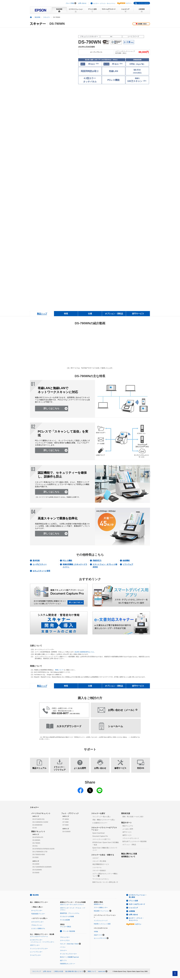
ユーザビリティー (40, 564)
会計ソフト (63, 960)
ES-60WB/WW (37, 825)
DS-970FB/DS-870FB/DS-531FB (43, 849)
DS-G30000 (66, 831)
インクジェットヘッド (101, 920)
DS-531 (35, 846)
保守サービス (127, 832)
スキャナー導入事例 (99, 861)
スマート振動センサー (101, 907)
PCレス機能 (67, 560)
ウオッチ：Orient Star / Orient (69, 944)
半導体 (96, 931)
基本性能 (36, 560)
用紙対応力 (97, 560)
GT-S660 (65, 825)
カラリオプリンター (37, 922)
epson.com (101, 971)
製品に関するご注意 (129, 854)
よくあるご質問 (127, 829)
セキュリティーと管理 (41, 571)
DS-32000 (35, 864)
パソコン (63, 947)
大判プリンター (35, 945)
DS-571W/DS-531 (38, 819)
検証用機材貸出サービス (100, 864)
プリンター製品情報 (69, 931)
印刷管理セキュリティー (67, 963)
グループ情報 (70, 3)
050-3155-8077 (60, 713)
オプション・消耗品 (129, 844)
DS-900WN (36, 840)
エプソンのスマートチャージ (39, 936)
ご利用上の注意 (58, 971)
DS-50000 (35, 873)
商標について (59, 670)
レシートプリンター (36, 952)
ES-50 (34, 828)
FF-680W (65, 819)
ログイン (124, 3)
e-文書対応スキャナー (99, 823)
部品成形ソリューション (101, 911)
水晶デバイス (98, 935)
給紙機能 (126, 560)
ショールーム (97, 867)
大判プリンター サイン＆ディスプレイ (72, 904)
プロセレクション (36, 925)
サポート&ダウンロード (137, 904)
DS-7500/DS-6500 (38, 854)
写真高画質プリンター (38, 913)
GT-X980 (65, 822)
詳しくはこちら (51, 408)
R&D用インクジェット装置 (102, 924)
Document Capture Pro (100, 836)
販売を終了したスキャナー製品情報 (134, 841)
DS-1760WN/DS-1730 (39, 852)
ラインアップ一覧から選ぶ (101, 816)
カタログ (95, 858)
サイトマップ (36, 971)
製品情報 (37, 17)
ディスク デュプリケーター (68, 954)
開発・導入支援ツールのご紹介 (133, 816)
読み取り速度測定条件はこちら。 (85, 652)
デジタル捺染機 (65, 920)
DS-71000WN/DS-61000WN (41, 867)
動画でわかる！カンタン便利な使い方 (105, 882)
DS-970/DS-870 (37, 837)
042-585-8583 (75, 713)
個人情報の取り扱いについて (74, 971)
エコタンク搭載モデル (38, 928)
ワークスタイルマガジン (100, 879)
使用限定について (128, 857)
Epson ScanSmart (98, 833)
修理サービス (127, 835)
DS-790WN (36, 843)
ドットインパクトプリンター (39, 948)
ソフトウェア (128, 564)
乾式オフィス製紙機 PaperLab (69, 957)
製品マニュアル (127, 826)
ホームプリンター (36, 910)
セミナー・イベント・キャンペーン (104, 3)
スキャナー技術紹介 (99, 870)
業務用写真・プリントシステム (69, 913)
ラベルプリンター (35, 955)
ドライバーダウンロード (130, 838)
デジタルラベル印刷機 (67, 916)
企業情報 (132, 911)
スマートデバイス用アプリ (101, 839)
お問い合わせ (82, 3)
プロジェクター (65, 937)
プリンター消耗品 (65, 926)
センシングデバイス (100, 938)
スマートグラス (65, 940)
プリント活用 (133, 901)
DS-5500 (35, 857)
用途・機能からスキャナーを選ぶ (103, 820)
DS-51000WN (37, 870)
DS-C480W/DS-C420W (40, 822)
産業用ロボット (99, 904)
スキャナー (46, 17)
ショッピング (133, 908)
